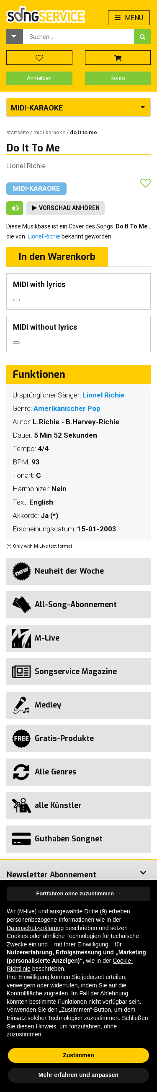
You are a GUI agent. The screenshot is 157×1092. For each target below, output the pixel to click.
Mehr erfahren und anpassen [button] (78, 1074)
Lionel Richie (26, 165)
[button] (14, 36)
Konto (118, 78)
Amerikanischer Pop (66, 408)
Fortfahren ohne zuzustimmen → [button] (78, 893)
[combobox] (78, 36)
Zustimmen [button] (78, 1055)
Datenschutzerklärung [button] (35, 928)
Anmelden (39, 78)
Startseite (18, 132)
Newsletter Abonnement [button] (51, 875)
